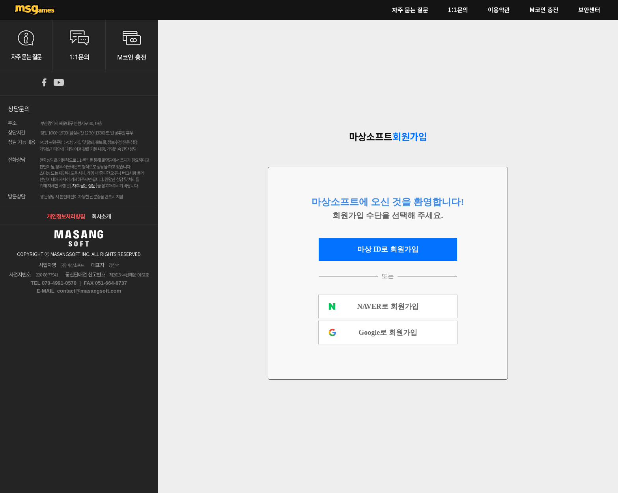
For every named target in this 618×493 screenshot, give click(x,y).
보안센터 (589, 10)
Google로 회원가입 (387, 332)
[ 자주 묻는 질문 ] (83, 185)
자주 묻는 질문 (410, 10)
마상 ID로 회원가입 (387, 249)
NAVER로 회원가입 (387, 306)
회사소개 (101, 216)
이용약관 (499, 10)
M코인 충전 (544, 10)
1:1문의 (458, 10)
